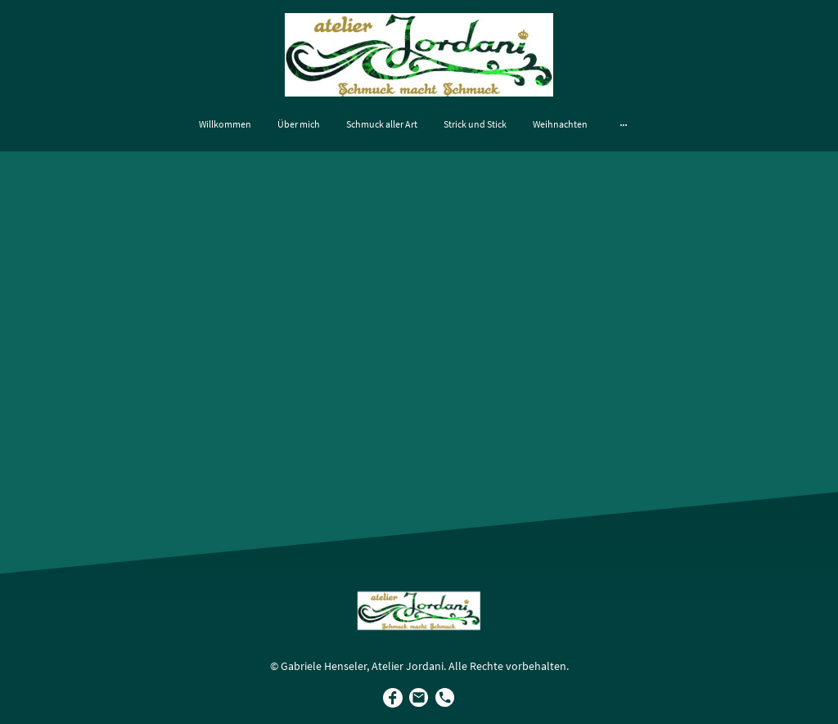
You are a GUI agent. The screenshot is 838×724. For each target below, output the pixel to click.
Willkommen (225, 124)
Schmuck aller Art (381, 124)
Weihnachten (560, 124)
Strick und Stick (475, 124)
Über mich (298, 124)
